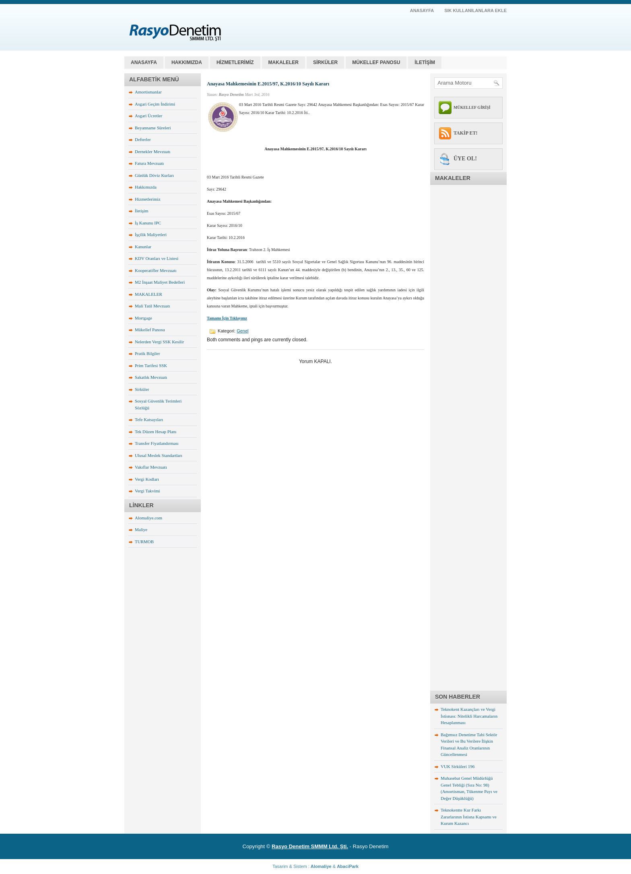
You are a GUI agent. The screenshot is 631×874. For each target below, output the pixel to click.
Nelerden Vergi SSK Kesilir (159, 341)
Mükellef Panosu (150, 329)
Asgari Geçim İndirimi (155, 104)
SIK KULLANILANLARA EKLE (475, 10)
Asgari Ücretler (148, 115)
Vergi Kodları (147, 479)
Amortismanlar (148, 91)
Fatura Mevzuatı (149, 163)
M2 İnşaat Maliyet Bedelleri (160, 282)
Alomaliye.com (148, 517)
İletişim (141, 210)
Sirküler (142, 389)
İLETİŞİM (424, 62)
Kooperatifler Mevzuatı (156, 270)
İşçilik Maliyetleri (151, 234)
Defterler (143, 139)
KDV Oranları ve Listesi (156, 258)
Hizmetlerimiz (148, 199)
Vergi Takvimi (147, 490)
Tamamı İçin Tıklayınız (227, 318)
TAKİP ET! (465, 133)
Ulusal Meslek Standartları (158, 455)
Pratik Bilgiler (147, 353)
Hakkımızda (146, 187)
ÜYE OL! (465, 159)
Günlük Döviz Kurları (154, 175)
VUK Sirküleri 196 (457, 766)
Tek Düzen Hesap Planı (155, 431)
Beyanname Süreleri (153, 127)
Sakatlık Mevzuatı (151, 377)
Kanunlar (143, 246)
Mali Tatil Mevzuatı (152, 305)
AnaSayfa (422, 10)
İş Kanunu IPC (148, 222)
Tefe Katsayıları (149, 419)
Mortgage (143, 318)
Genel (242, 330)
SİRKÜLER (325, 62)
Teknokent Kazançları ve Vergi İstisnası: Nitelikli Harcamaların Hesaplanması (469, 716)
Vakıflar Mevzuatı (151, 467)
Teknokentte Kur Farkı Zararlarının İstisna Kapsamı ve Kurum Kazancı (469, 817)
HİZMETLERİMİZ (235, 62)
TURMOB (144, 541)
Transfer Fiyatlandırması (157, 443)
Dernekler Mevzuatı (152, 151)
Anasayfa (144, 62)
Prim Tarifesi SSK (151, 365)
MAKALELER (283, 62)
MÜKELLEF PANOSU (376, 62)
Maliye (141, 529)
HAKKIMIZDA (186, 62)
